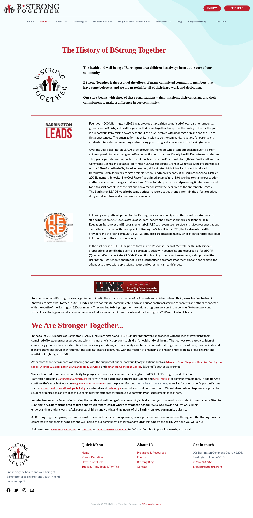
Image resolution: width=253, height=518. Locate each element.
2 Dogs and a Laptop (152, 504)
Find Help (226, 21)
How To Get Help (92, 462)
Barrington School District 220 (63, 366)
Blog (182, 21)
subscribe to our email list (117, 429)
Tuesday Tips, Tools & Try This (100, 466)
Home (24, 21)
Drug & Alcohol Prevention (134, 21)
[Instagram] (24, 490)
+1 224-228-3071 (204, 462)
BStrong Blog (145, 462)
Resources (165, 21)
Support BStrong (203, 21)
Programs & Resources (151, 452)
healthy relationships (86, 388)
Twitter (90, 429)
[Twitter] (16, 490)
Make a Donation (92, 457)
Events (58, 21)
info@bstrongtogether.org (209, 466)
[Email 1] (32, 490)
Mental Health (101, 21)
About (40, 21)
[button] (212, 8)
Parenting (78, 21)
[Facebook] (8, 490)
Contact (142, 466)
